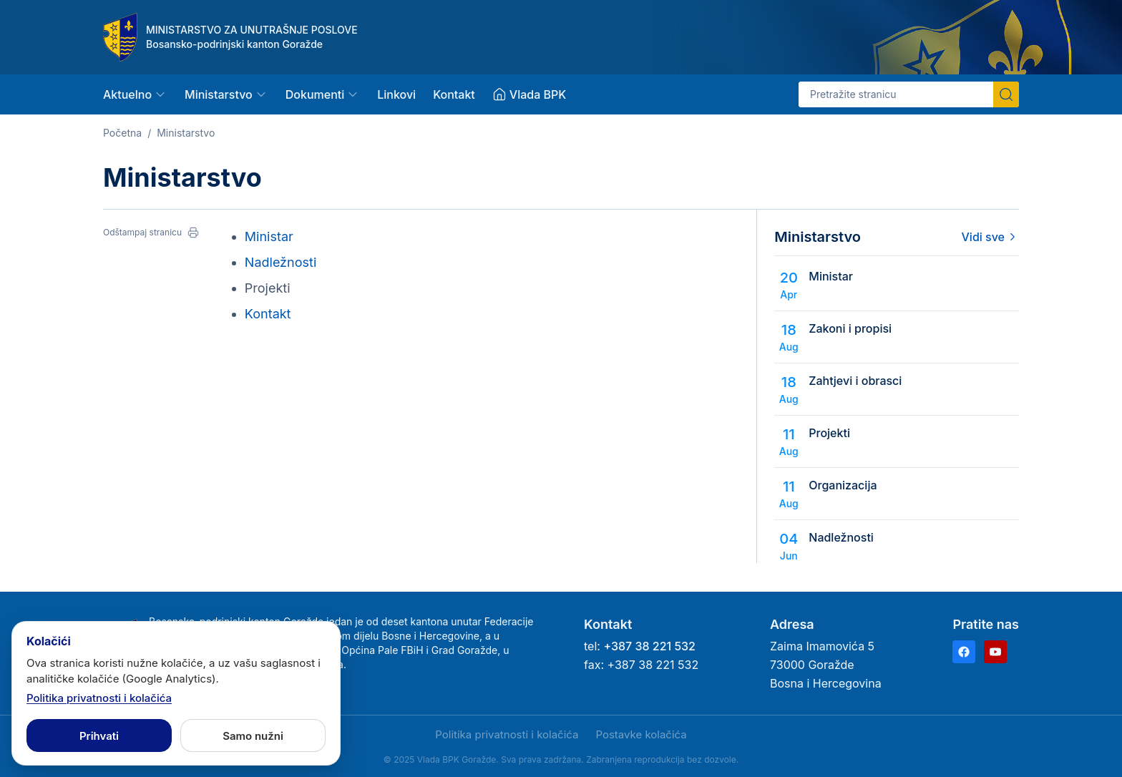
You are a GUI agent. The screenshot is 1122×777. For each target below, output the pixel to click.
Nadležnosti (280, 262)
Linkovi (396, 94)
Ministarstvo (186, 133)
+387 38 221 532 (649, 646)
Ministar (269, 236)
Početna (122, 133)
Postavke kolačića (640, 734)
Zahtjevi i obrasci (855, 380)
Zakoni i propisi (850, 328)
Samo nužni (253, 736)
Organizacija (843, 485)
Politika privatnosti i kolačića (506, 734)
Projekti (829, 433)
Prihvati (99, 736)
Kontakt (454, 94)
